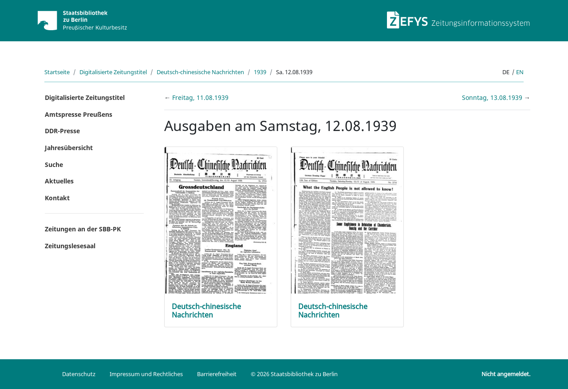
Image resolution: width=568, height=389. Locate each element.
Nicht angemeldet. (505, 374)
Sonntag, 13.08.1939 (493, 97)
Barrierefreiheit (217, 374)
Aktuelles (59, 181)
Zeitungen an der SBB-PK (83, 229)
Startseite (57, 72)
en (520, 72)
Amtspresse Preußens (78, 114)
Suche (54, 164)
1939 (260, 72)
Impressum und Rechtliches (146, 374)
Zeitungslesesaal (70, 246)
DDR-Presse (62, 131)
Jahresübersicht (69, 147)
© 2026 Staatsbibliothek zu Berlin (294, 374)
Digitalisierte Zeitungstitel (113, 72)
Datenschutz (78, 374)
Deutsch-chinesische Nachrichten (200, 72)
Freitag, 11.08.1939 (200, 97)
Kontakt (57, 198)
